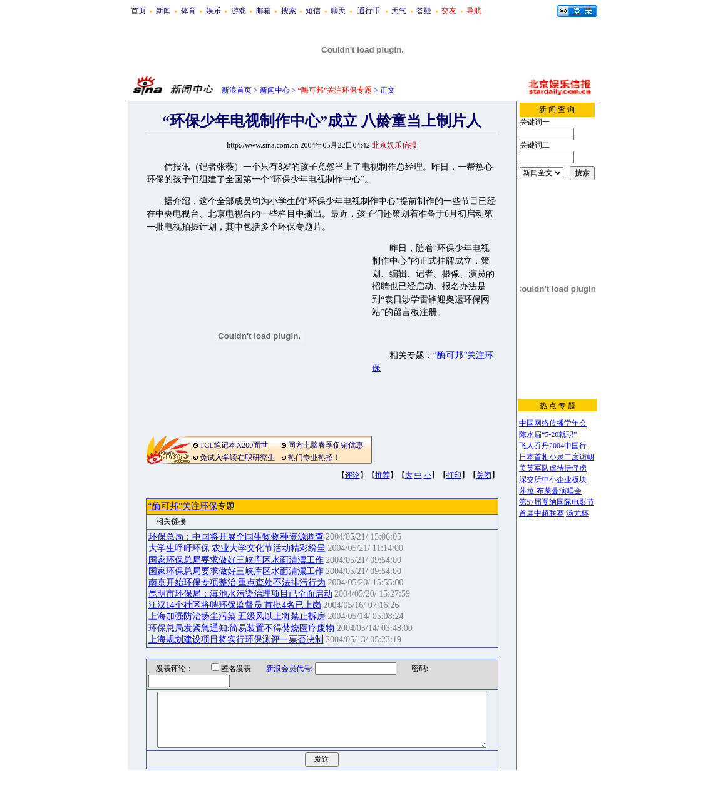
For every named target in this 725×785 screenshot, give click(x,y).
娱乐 (213, 10)
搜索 (288, 10)
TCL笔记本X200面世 (234, 445)
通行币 (368, 10)
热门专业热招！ (314, 457)
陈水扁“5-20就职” (548, 434)
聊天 (338, 10)
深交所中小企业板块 (553, 479)
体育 (188, 10)
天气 (398, 10)
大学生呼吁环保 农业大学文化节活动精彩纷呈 (237, 548)
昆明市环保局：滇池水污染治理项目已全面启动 (240, 593)
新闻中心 (275, 90)
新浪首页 (237, 90)
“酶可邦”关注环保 (182, 506)
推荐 (382, 475)
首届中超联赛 (541, 513)
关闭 (483, 475)
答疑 (423, 10)
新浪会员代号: (281, 668)
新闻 (163, 10)
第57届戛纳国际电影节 (556, 502)
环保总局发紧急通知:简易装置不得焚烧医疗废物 (241, 628)
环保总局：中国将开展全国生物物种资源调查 (236, 536)
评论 (352, 475)
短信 (313, 10)
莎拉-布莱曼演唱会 (550, 490)
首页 (138, 10)
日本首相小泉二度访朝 (556, 457)
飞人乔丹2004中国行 (553, 445)
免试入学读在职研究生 (237, 457)
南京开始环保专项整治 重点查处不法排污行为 (237, 582)
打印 (453, 475)
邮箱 (263, 10)
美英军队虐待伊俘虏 (553, 468)
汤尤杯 (577, 513)
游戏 (238, 10)
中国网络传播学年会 (553, 423)
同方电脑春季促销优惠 (325, 445)
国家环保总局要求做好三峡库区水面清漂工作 (236, 560)
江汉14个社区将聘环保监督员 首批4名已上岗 (235, 605)
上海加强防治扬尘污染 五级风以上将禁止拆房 (237, 616)
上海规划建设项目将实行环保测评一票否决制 (236, 639)
